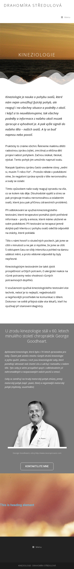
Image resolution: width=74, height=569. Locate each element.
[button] (37, 466)
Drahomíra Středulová (33, 5)
